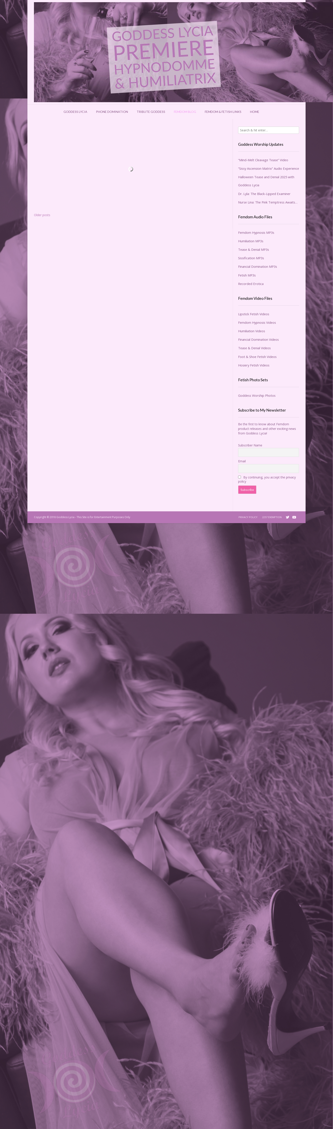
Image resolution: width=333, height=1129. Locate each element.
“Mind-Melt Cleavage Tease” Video (263, 160)
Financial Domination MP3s (257, 266)
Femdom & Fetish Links (223, 112)
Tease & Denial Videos (254, 348)
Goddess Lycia (75, 112)
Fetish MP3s (247, 275)
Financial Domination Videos (258, 339)
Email (242, 461)
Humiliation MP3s (250, 241)
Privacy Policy (248, 517)
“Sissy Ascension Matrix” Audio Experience (268, 168)
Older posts (42, 215)
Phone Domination (112, 112)
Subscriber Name (250, 445)
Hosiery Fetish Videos (253, 365)
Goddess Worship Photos (257, 395)
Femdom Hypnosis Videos (257, 322)
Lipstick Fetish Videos (253, 314)
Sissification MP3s (251, 258)
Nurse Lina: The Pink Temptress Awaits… (268, 202)
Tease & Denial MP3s (253, 249)
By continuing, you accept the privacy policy (267, 479)
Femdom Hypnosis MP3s (256, 232)
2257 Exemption (272, 517)
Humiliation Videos (251, 331)
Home (254, 112)
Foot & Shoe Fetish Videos (257, 356)
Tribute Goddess (151, 112)
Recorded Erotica (251, 283)
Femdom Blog (185, 112)
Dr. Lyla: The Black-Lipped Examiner (264, 194)
